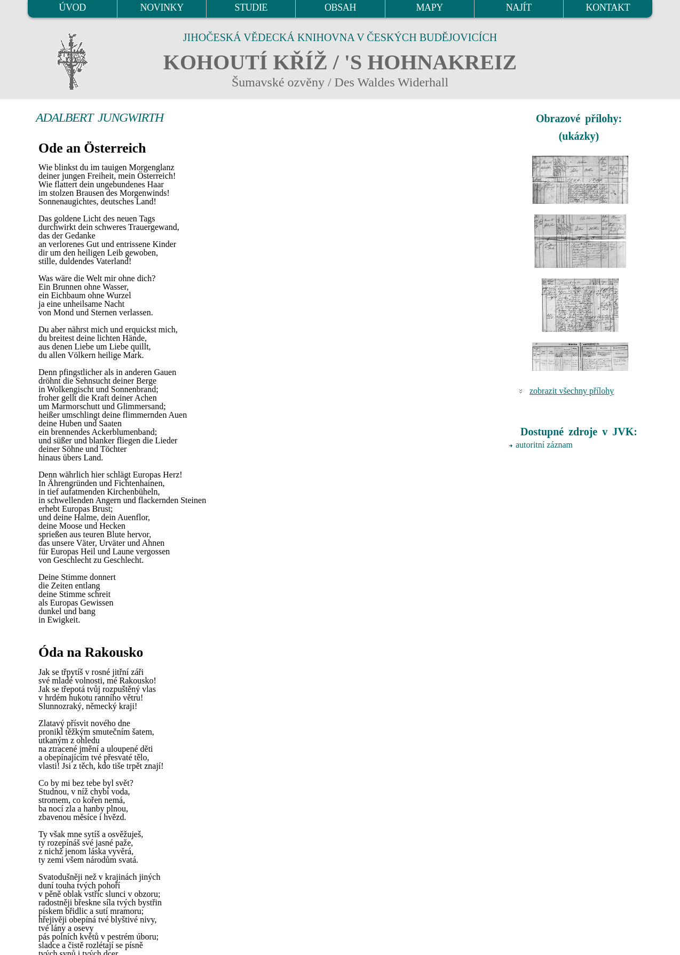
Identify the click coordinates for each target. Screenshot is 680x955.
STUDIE (251, 7)
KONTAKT (608, 7)
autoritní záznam (544, 444)
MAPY (429, 7)
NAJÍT (519, 7)
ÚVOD (72, 7)
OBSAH (340, 7)
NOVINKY (162, 7)
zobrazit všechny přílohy (571, 390)
